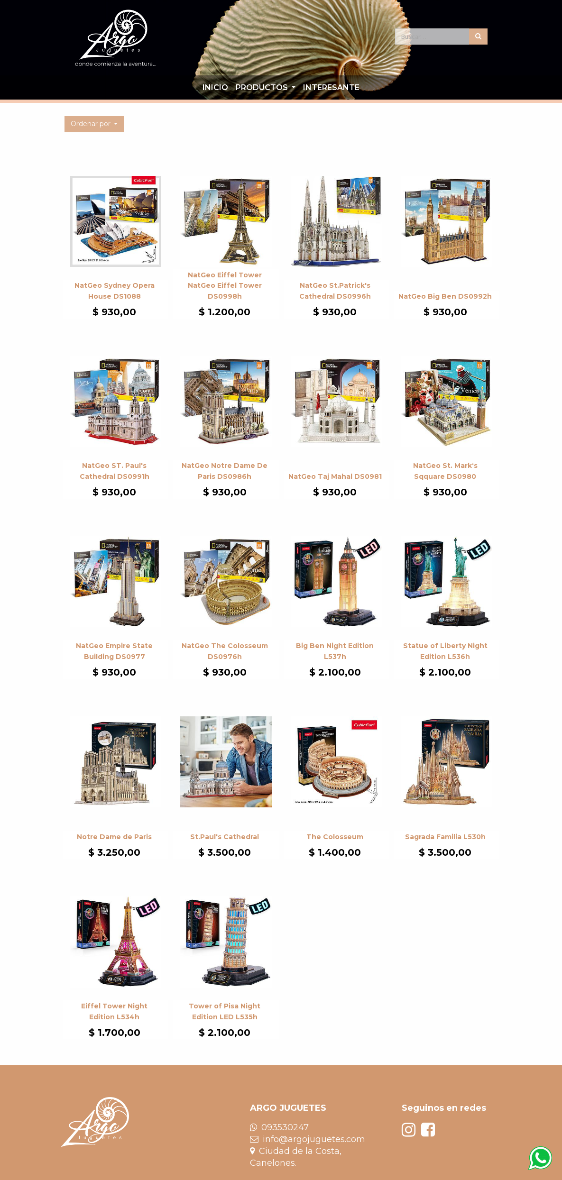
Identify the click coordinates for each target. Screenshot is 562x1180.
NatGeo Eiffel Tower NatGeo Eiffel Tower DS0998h (225, 286)
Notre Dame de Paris (114, 836)
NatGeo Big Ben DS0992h (445, 296)
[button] (94, 124)
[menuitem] (215, 88)
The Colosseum (334, 836)
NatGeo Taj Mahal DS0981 (335, 476)
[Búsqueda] (478, 36)
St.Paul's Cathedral (224, 836)
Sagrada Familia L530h (445, 836)
